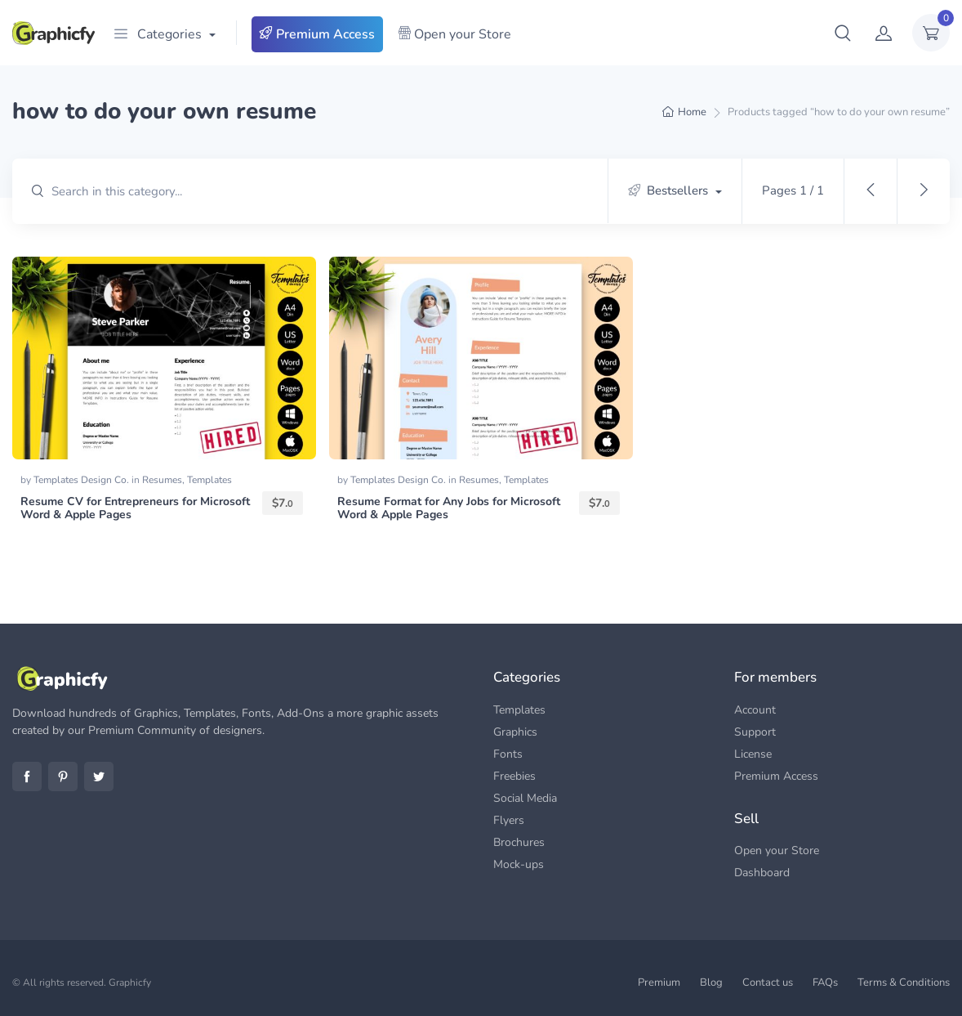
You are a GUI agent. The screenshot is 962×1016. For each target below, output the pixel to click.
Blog (711, 982)
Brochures (519, 842)
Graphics (515, 732)
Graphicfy (130, 982)
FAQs (825, 982)
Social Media (525, 798)
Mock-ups (518, 864)
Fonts (508, 754)
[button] (843, 32)
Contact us (767, 982)
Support (755, 732)
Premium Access (317, 34)
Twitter (99, 776)
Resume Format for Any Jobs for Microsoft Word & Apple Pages (448, 508)
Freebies (514, 776)
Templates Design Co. (82, 479)
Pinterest (63, 776)
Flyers (508, 820)
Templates (209, 479)
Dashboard (762, 872)
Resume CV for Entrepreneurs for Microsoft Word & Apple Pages (135, 508)
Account (755, 710)
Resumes (162, 479)
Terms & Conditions (903, 982)
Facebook (27, 776)
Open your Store (454, 34)
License (753, 754)
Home (692, 112)
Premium (659, 982)
